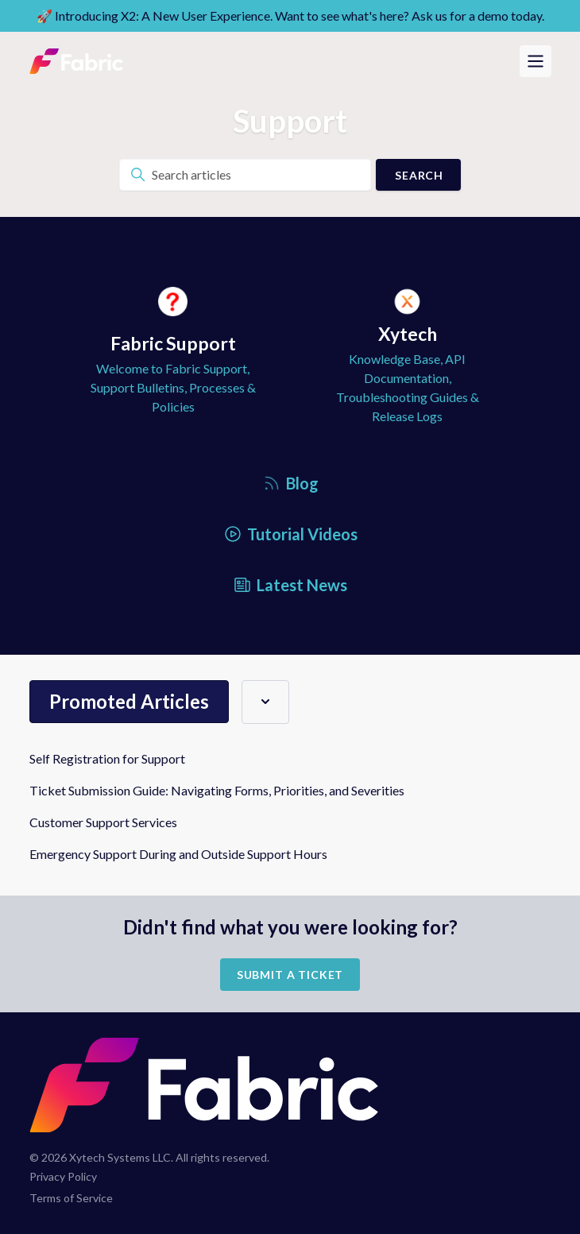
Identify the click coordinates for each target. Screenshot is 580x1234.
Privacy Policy (63, 1176)
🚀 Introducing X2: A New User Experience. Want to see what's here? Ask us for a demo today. (290, 15)
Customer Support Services (103, 822)
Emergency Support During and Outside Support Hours (178, 853)
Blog (290, 483)
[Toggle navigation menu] (533, 61)
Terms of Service (71, 1198)
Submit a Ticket (290, 974)
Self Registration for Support (107, 758)
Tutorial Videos (290, 534)
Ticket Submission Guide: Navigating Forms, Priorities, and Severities (216, 790)
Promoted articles (129, 701)
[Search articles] (245, 175)
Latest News (290, 584)
